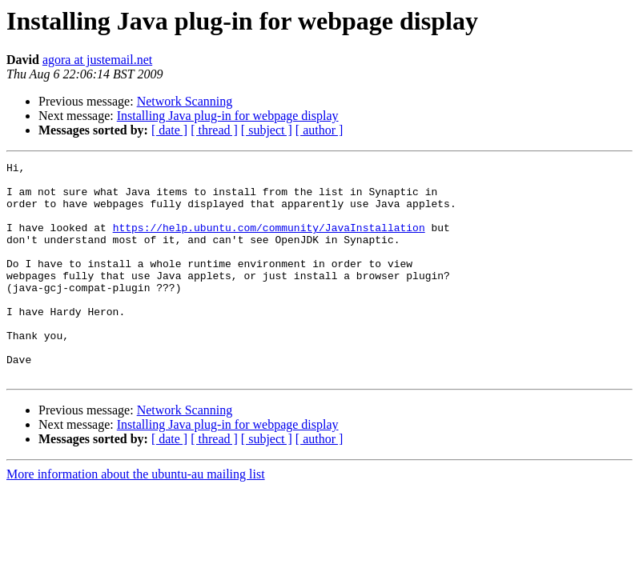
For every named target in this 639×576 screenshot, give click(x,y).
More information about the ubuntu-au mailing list (135, 517)
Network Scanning (185, 101)
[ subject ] (266, 130)
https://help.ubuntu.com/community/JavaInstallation (269, 241)
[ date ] (169, 130)
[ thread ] (214, 130)
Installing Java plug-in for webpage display (228, 115)
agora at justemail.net (97, 59)
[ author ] (319, 130)
